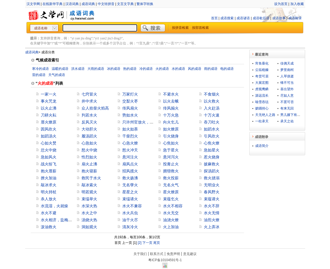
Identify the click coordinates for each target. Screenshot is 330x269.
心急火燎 (130, 143)
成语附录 (295, 18)
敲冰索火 (89, 185)
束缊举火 (89, 199)
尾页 (156, 243)
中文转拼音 (106, 4)
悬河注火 (130, 157)
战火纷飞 (48, 164)
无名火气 (171, 185)
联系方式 (156, 254)
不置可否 (287, 102)
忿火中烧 (48, 150)
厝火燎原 (48, 122)
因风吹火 (48, 129)
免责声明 (173, 254)
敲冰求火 (48, 185)
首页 (214, 18)
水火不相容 (173, 206)
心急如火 (89, 143)
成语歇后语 (261, 18)
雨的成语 (210, 69)
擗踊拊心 (262, 108)
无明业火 (211, 185)
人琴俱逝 (287, 76)
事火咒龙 (48, 101)
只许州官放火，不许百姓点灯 (147, 122)
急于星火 (171, 150)
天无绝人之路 (265, 115)
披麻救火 (211, 164)
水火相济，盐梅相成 (58, 220)
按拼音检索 (180, 28)
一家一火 (48, 94)
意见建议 (190, 254)
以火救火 (211, 101)
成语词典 (88, 4)
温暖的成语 (60, 69)
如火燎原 (171, 129)
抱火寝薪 (89, 171)
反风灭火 (89, 122)
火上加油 (171, 227)
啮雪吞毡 (262, 102)
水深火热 (89, 206)
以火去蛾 (171, 101)
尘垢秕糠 (262, 70)
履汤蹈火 (89, 136)
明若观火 (89, 192)
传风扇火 (130, 108)
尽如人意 (287, 95)
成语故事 (279, 18)
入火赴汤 (211, 108)
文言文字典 (125, 4)
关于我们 (140, 254)
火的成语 (162, 69)
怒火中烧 (89, 150)
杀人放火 (48, 199)
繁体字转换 (145, 4)
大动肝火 (89, 129)
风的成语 (194, 69)
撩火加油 (48, 178)
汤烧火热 (89, 220)
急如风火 (48, 157)
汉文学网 (33, 4)
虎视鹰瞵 (262, 89)
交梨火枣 (130, 101)
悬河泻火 (171, 157)
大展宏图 (262, 83)
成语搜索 (227, 18)
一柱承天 (262, 121)
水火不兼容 (132, 206)
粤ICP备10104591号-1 (165, 260)
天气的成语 (56, 75)
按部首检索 (200, 28)
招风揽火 (130, 171)
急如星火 (211, 150)
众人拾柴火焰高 (95, 108)
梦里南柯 (287, 70)
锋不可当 (287, 83)
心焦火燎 (211, 143)
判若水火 (89, 115)
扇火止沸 (89, 164)
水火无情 (211, 213)
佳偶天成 (287, 63)
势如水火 (130, 115)
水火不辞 (211, 206)
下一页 (147, 243)
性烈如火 (89, 157)
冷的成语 (146, 69)
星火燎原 (171, 192)
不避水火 (171, 94)
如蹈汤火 (48, 136)
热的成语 (130, 69)
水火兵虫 (130, 213)
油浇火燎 (171, 220)
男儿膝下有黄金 (292, 115)
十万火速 (211, 115)
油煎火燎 (211, 220)
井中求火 (89, 101)
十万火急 (171, 115)
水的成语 (178, 69)
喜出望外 (287, 89)
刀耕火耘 (48, 115)
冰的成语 (113, 69)
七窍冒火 (89, 94)
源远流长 (262, 95)
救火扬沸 (130, 178)
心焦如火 (171, 143)
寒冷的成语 (40, 69)
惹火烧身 (211, 157)
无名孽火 (130, 185)
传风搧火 (171, 108)
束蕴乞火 (171, 199)
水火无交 (171, 213)
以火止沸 (48, 108)
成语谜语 (243, 18)
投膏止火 (171, 164)
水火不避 (48, 213)
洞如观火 (89, 227)
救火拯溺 (211, 178)
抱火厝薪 (48, 171)
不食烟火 (211, 94)
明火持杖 (48, 192)
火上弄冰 (211, 227)
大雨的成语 (95, 69)
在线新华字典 (52, 4)
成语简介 (262, 146)
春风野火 (211, 192)
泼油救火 (48, 227)
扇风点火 (130, 164)
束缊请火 (130, 199)
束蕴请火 (211, 199)
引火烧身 (171, 136)
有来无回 (287, 108)
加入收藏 (297, 4)
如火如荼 (130, 129)
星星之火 (130, 192)
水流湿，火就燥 (54, 206)
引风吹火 (211, 136)
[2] (139, 243)
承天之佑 (287, 121)
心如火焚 (48, 143)
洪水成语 (78, 69)
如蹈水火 (211, 129)
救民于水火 (91, 178)
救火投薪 (171, 178)
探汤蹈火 (211, 171)
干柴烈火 (130, 136)
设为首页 (281, 4)
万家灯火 (130, 94)
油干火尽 (130, 220)
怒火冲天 (130, 150)
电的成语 (227, 69)
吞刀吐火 (211, 122)
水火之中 (89, 213)
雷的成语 (39, 75)
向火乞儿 (171, 122)
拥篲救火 (171, 171)
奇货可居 (262, 76)
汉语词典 (72, 4)
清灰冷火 (130, 227)
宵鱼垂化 (262, 63)
